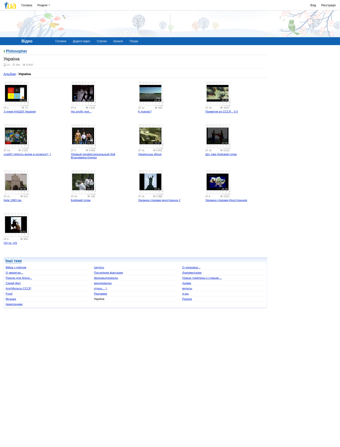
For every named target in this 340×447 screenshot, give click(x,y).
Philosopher (16, 51)
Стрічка (102, 41)
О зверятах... (14, 272)
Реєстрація (328, 5)
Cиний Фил (13, 283)
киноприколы (103, 283)
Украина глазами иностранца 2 (159, 200)
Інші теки (13, 261)
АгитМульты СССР (18, 288)
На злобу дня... (81, 111)
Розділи (42, 5)
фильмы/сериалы (106, 278)
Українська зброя (150, 154)
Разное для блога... (19, 278)
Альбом (9, 74)
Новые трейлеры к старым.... (202, 278)
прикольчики (14, 304)
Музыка (11, 299)
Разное (187, 299)
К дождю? (145, 111)
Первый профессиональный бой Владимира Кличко (93, 156)
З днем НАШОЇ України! (20, 111)
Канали (118, 41)
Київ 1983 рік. (13, 200)
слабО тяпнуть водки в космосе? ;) (27, 154)
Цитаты (99, 267)
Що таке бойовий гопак (221, 154)
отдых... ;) (100, 288)
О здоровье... (191, 267)
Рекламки (100, 293)
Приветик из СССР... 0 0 (221, 111)
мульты (187, 288)
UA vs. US (10, 243)
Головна (26, 5)
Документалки (192, 272)
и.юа (185, 293)
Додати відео (81, 41)
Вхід (313, 5)
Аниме (186, 283)
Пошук (134, 41)
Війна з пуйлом (16, 267)
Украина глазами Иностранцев (226, 200)
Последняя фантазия (108, 272)
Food (9, 293)
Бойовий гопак (81, 200)
